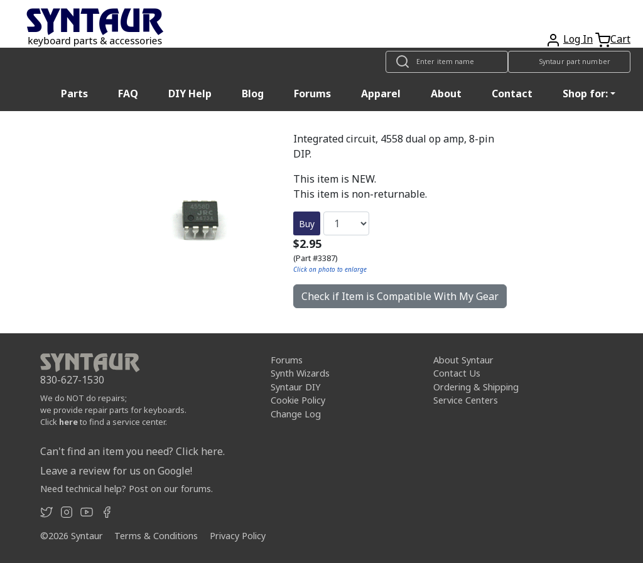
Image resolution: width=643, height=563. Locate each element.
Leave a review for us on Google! (116, 471)
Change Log (296, 414)
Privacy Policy (238, 536)
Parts (74, 93)
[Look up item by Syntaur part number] (569, 62)
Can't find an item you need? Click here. (132, 451)
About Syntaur (463, 360)
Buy (307, 224)
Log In (578, 39)
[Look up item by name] (447, 62)
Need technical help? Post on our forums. (126, 489)
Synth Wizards (300, 373)
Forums (312, 93)
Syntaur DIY (295, 387)
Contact (512, 93)
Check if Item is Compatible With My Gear (400, 296)
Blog (253, 93)
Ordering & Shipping (476, 387)
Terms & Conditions (156, 536)
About (446, 93)
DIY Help (190, 93)
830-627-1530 (72, 380)
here (68, 421)
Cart (620, 39)
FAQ (128, 93)
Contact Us (456, 373)
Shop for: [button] (585, 93)
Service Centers (465, 400)
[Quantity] (346, 223)
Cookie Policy (298, 400)
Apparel (381, 93)
